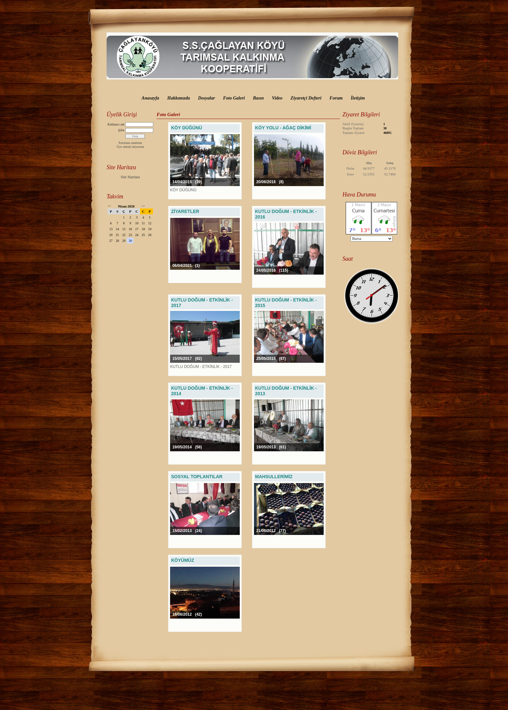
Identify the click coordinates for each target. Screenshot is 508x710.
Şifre (121, 130)
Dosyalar (206, 98)
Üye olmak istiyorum (130, 146)
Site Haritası (130, 177)
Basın (258, 98)
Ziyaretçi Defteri (306, 98)
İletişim (358, 98)
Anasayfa (150, 98)
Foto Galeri (234, 98)
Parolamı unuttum (130, 143)
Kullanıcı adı (116, 124)
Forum (335, 98)
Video (277, 98)
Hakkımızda (178, 98)
